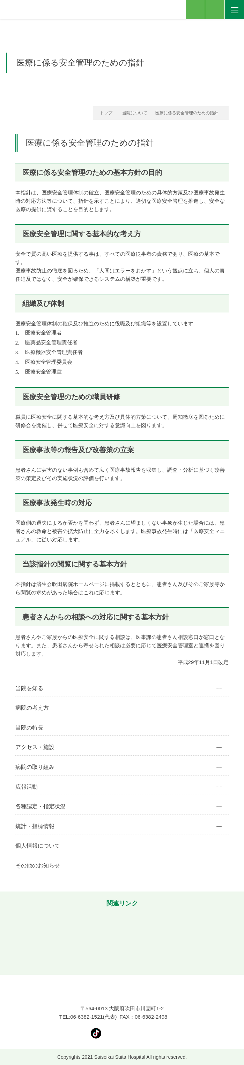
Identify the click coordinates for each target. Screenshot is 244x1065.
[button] (8, 940)
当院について (134, 112)
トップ (106, 112)
